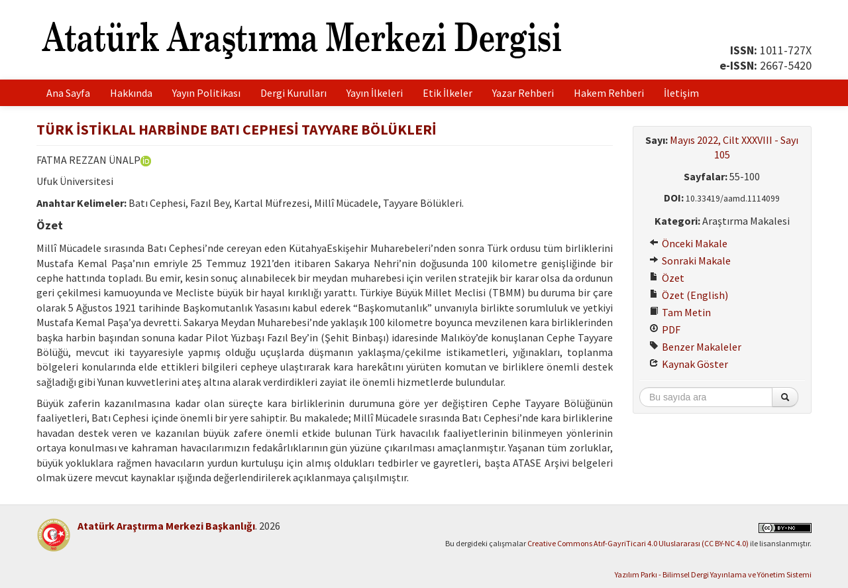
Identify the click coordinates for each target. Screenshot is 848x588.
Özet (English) (688, 295)
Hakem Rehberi (609, 92)
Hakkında (131, 92)
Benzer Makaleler (695, 346)
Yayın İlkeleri (374, 92)
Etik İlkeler (447, 92)
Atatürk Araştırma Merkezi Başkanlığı (166, 525)
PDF (664, 329)
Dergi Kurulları (293, 92)
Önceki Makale (688, 243)
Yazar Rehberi (523, 92)
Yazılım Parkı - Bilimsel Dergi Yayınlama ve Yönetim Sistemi (713, 574)
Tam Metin (680, 312)
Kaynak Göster (688, 364)
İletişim (681, 92)
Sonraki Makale (690, 260)
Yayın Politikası (206, 92)
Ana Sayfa (68, 92)
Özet (666, 277)
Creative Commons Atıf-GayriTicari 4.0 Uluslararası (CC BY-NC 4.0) (638, 543)
